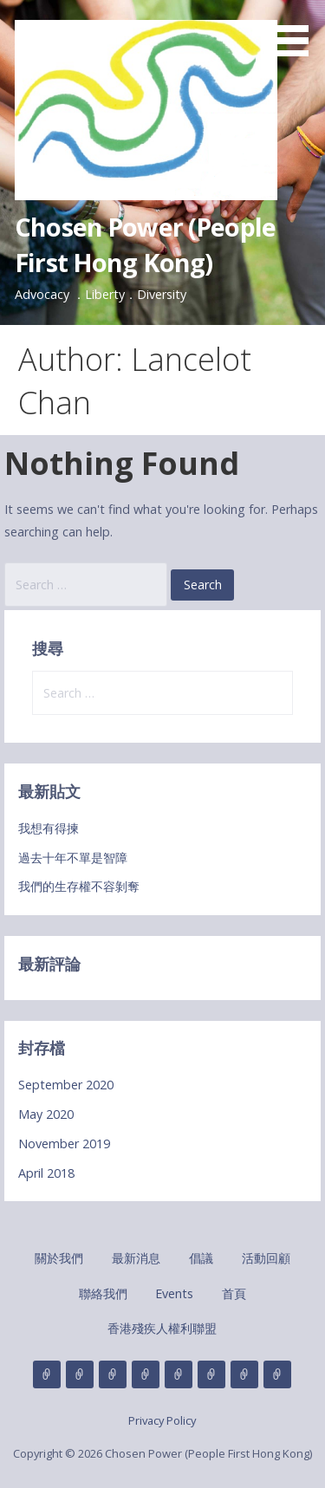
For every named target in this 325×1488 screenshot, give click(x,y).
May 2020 (46, 1114)
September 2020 (66, 1084)
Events (174, 1293)
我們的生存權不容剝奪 (79, 886)
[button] (297, 31)
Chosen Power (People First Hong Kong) (145, 244)
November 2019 (64, 1143)
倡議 (201, 1258)
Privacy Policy (162, 1420)
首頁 (234, 1293)
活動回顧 (266, 1258)
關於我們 (59, 1258)
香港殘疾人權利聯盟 (162, 1328)
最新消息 (136, 1258)
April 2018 (46, 1173)
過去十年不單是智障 (72, 857)
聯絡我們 (103, 1293)
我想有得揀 (48, 828)
